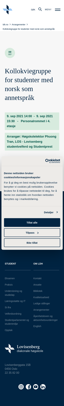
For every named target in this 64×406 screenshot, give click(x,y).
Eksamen (10, 278)
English (37, 326)
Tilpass (32, 232)
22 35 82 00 (12, 372)
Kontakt (37, 278)
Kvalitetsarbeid (41, 297)
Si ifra (8, 307)
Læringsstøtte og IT (15, 301)
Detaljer (49, 212)
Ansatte (37, 284)
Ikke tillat (31, 242)
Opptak (8, 330)
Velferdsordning (13, 313)
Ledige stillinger (41, 303)
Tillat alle (32, 222)
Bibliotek (37, 291)
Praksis (9, 284)
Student (10, 263)
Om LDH (38, 263)
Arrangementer (41, 309)
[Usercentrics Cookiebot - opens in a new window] (45, 161)
